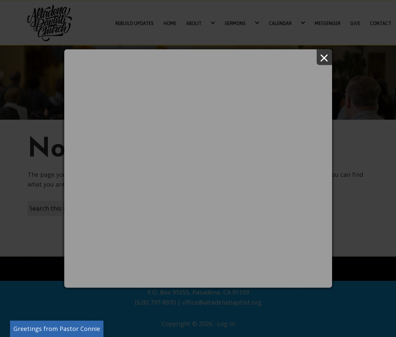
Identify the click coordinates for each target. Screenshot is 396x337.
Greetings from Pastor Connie (56, 329)
